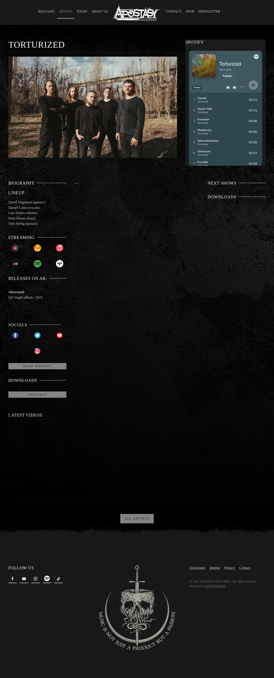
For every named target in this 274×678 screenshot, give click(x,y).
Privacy (228, 566)
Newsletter (209, 11)
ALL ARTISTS (137, 517)
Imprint (213, 566)
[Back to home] (137, 12)
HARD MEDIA (214, 584)
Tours (81, 11)
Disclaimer (196, 566)
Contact (173, 11)
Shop (190, 11)
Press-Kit (37, 394)
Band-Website (37, 366)
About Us (99, 11)
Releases (46, 11)
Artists (65, 11)
